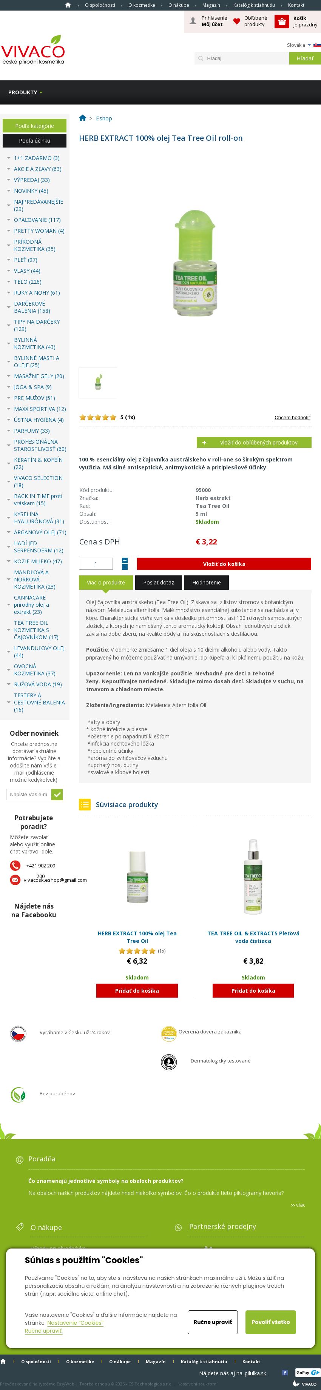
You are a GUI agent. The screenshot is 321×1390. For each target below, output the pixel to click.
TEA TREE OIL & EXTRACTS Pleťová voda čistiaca (253, 937)
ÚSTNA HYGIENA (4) (39, 419)
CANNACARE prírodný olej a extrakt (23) (31, 604)
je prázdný (305, 21)
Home (68, 5)
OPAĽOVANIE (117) (37, 219)
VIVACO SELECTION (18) (38, 481)
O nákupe (178, 5)
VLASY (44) (27, 270)
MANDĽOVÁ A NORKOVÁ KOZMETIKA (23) (35, 579)
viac (300, 1204)
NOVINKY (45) (31, 190)
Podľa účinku (34, 140)
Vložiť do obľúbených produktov (259, 442)
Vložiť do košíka (224, 563)
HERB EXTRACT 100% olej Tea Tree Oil (137, 937)
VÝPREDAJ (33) (32, 179)
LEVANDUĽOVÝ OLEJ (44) (39, 651)
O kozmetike (141, 5)
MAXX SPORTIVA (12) (40, 408)
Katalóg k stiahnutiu (254, 5)
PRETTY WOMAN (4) (39, 230)
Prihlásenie (214, 21)
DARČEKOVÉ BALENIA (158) (32, 307)
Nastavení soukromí (197, 1384)
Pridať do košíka (137, 990)
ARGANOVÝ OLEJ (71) (40, 532)
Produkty (22, 92)
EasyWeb (65, 1384)
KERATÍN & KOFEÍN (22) (38, 463)
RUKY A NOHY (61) (37, 292)
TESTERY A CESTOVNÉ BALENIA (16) (39, 702)
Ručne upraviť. (44, 1331)
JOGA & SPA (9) (33, 387)
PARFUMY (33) (32, 430)
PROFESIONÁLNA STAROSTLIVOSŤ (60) (40, 445)
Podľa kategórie (34, 125)
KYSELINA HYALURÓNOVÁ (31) (39, 517)
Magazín (211, 5)
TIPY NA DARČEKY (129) (37, 325)
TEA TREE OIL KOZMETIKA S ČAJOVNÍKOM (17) (36, 630)
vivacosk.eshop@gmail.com (55, 879)
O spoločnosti (100, 5)
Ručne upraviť (213, 1322)
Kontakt (296, 5)
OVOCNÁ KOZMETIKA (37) (35, 670)
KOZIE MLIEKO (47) (38, 561)
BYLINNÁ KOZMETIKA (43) (35, 343)
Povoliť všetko (271, 1322)
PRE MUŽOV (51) (34, 397)
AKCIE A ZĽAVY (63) (38, 168)
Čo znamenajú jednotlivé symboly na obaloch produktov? (106, 1180)
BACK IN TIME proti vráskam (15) (38, 499)
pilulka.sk (255, 1373)
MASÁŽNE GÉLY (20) (39, 376)
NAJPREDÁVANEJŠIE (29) (38, 205)
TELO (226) (28, 281)
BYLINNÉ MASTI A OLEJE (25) (36, 361)
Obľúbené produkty (255, 21)
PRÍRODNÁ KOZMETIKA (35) (35, 245)
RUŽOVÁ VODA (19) (38, 684)
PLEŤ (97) (25, 259)
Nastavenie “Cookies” (75, 1323)
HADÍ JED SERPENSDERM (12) (38, 547)
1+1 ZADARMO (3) (37, 157)
